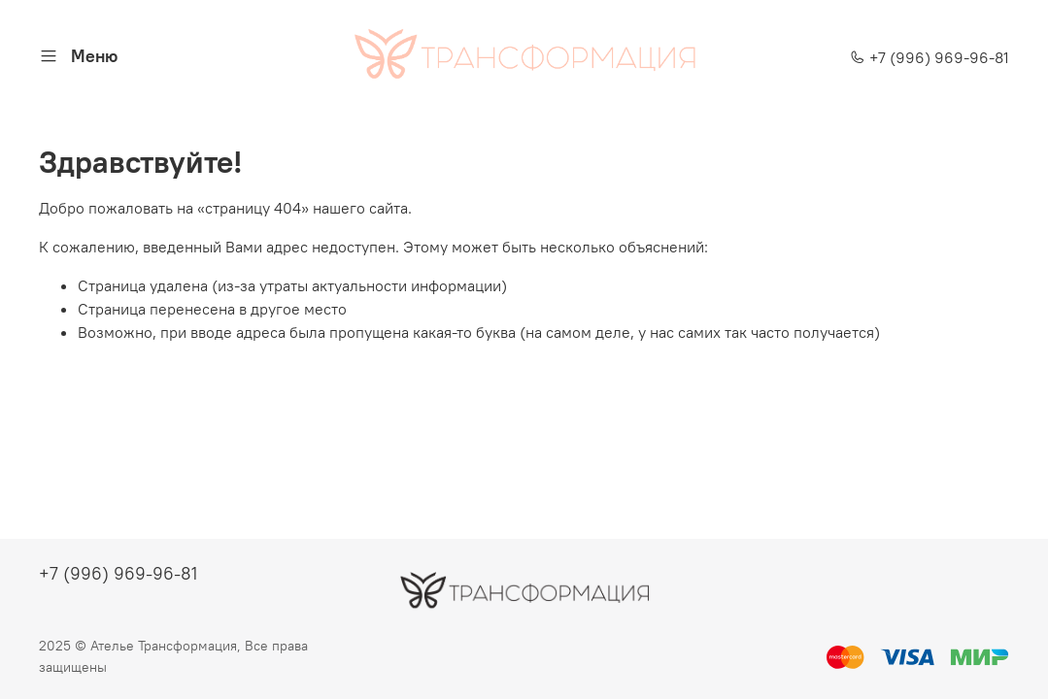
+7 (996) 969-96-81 (929, 57)
